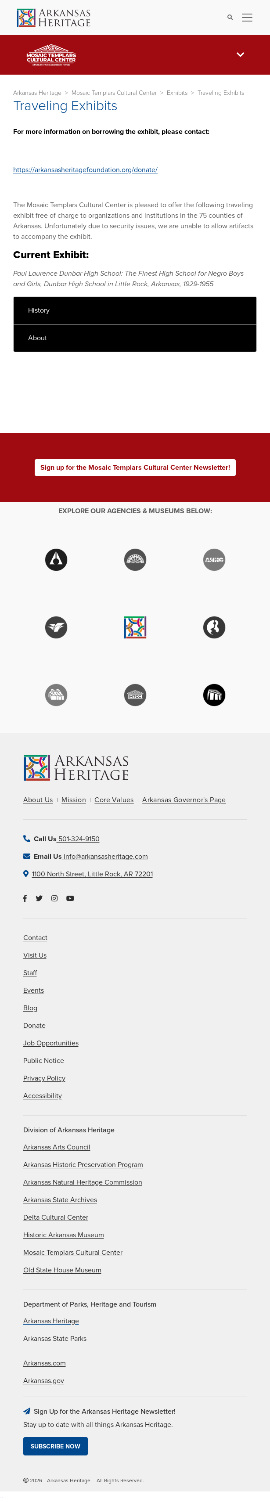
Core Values (113, 800)
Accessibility (42, 1095)
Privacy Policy (44, 1078)
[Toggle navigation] (244, 17)
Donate (34, 1025)
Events (33, 990)
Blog (30, 1008)
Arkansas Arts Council (56, 1147)
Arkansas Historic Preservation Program (83, 1164)
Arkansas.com (44, 1363)
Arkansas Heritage (37, 93)
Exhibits (177, 93)
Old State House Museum (62, 1270)
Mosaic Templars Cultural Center (114, 93)
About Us (38, 800)
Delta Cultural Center (55, 1217)
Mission (73, 800)
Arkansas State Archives (60, 1200)
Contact (35, 937)
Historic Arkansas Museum (63, 1235)
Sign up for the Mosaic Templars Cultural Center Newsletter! (135, 467)
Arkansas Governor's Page (184, 800)
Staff (30, 973)
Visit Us (35, 955)
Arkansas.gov (43, 1380)
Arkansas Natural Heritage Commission (82, 1182)
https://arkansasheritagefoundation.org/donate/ (85, 170)
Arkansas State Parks (54, 1338)
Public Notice (43, 1060)
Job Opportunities (51, 1043)
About (37, 338)
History (39, 310)
